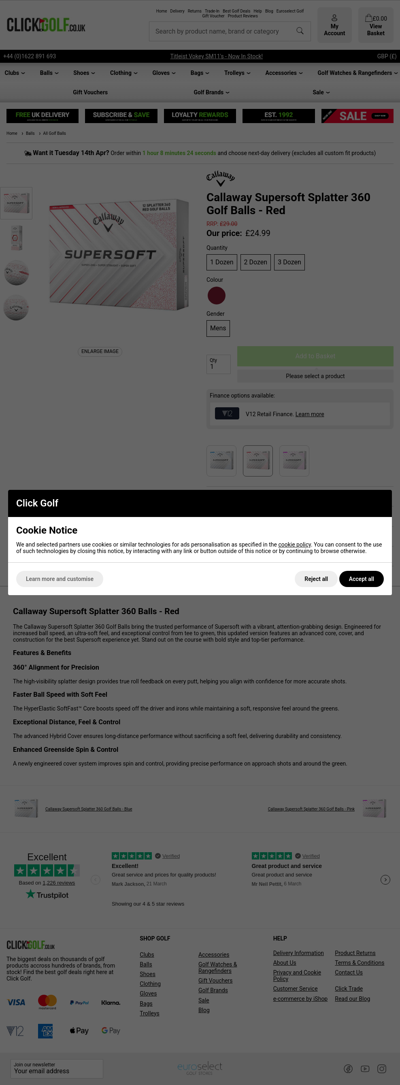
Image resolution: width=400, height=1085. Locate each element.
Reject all (316, 579)
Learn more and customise (60, 579)
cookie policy (294, 544)
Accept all (361, 579)
